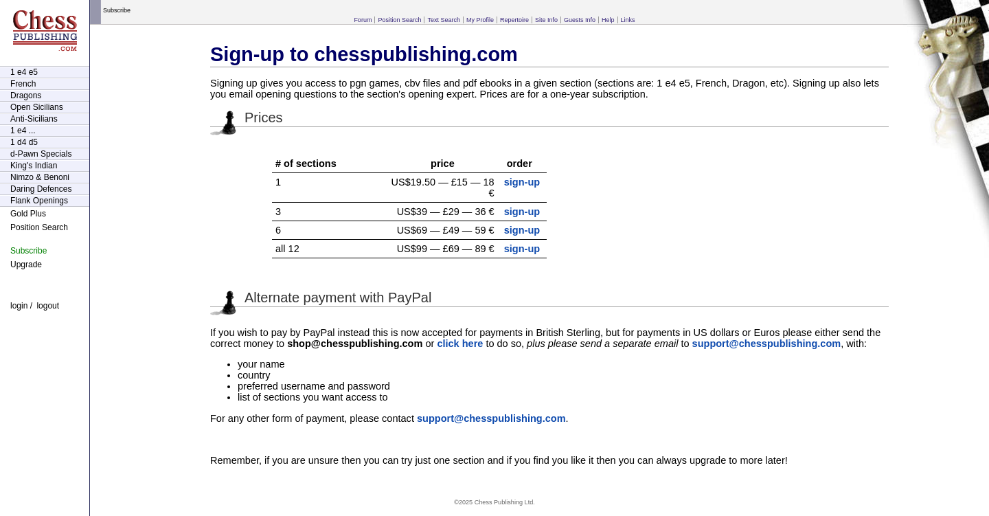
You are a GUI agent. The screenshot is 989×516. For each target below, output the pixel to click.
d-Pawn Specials (40, 154)
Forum (363, 19)
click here (460, 343)
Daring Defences (40, 189)
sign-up (522, 182)
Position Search (399, 19)
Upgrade (26, 264)
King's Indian (33, 165)
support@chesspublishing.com (766, 343)
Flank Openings (39, 200)
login (18, 306)
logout (47, 306)
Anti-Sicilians (34, 119)
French (23, 84)
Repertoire (514, 19)
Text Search (443, 19)
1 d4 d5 (24, 142)
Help (608, 19)
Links (628, 19)
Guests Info (579, 19)
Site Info (546, 19)
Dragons (25, 95)
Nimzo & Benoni (39, 177)
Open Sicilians (36, 107)
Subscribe (28, 251)
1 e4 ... (23, 130)
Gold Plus (28, 213)
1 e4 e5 (24, 72)
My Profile (480, 19)
